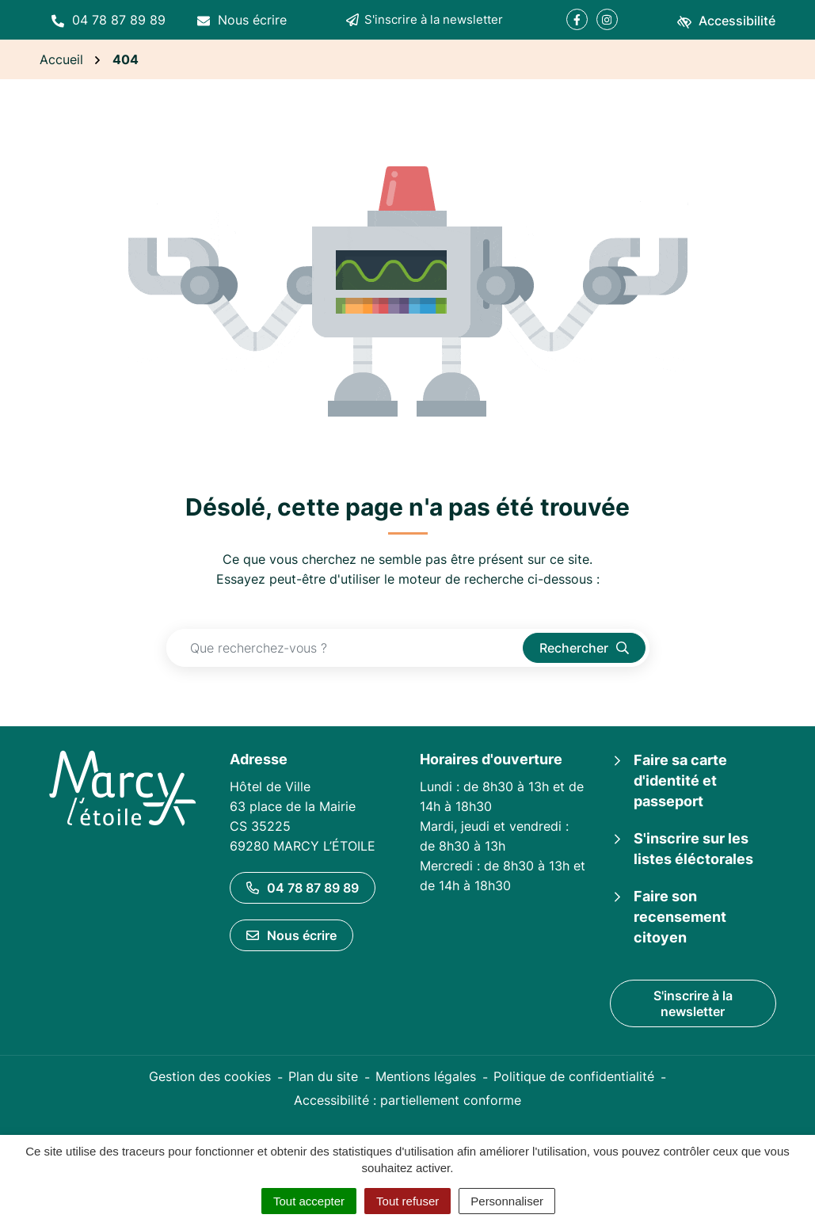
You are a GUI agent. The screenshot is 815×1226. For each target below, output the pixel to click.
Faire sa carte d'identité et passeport (680, 780)
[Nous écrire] (242, 20)
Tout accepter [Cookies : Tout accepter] (309, 1201)
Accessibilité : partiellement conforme (407, 1100)
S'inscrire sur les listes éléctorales (693, 848)
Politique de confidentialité (573, 1076)
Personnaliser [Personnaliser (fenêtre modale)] (506, 1201)
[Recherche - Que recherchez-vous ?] (345, 648)
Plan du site (323, 1076)
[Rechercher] (584, 648)
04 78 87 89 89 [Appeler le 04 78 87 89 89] (302, 888)
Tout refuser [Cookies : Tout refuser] (407, 1201)
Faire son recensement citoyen (680, 917)
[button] (108, 20)
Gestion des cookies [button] (210, 1076)
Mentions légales (425, 1076)
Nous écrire (291, 935)
